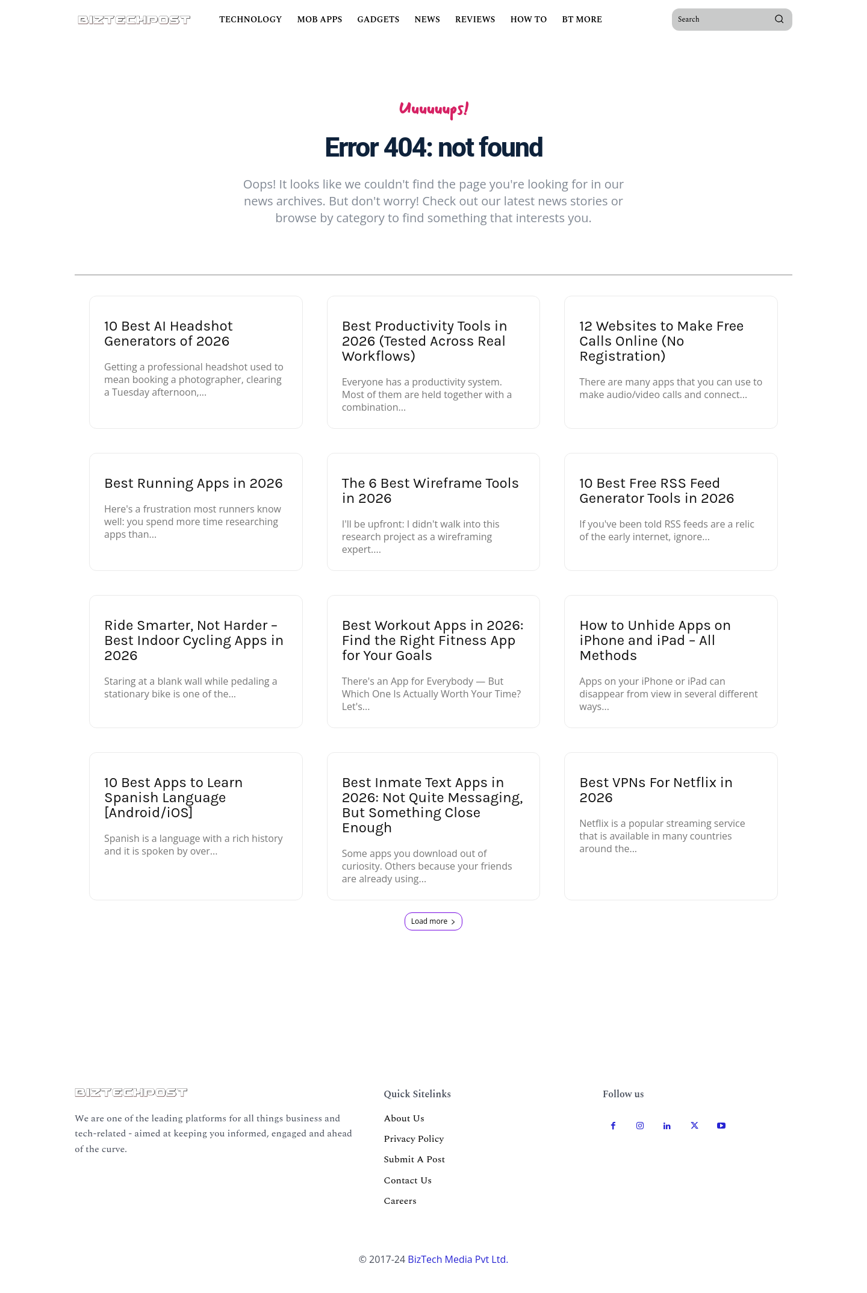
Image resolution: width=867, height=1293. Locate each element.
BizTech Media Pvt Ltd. (458, 1269)
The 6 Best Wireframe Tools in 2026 (430, 501)
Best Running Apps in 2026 (193, 493)
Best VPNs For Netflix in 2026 (656, 801)
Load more (433, 932)
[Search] (779, 19)
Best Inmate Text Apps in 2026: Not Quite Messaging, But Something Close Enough (432, 816)
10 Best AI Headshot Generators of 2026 (168, 344)
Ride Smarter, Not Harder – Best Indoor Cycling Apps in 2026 (194, 651)
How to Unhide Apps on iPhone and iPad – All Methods (655, 651)
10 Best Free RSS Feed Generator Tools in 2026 (657, 501)
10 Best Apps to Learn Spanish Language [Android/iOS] (173, 808)
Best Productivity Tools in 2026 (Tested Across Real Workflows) (425, 351)
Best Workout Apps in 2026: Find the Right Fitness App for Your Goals (433, 651)
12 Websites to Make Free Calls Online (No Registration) (661, 351)
